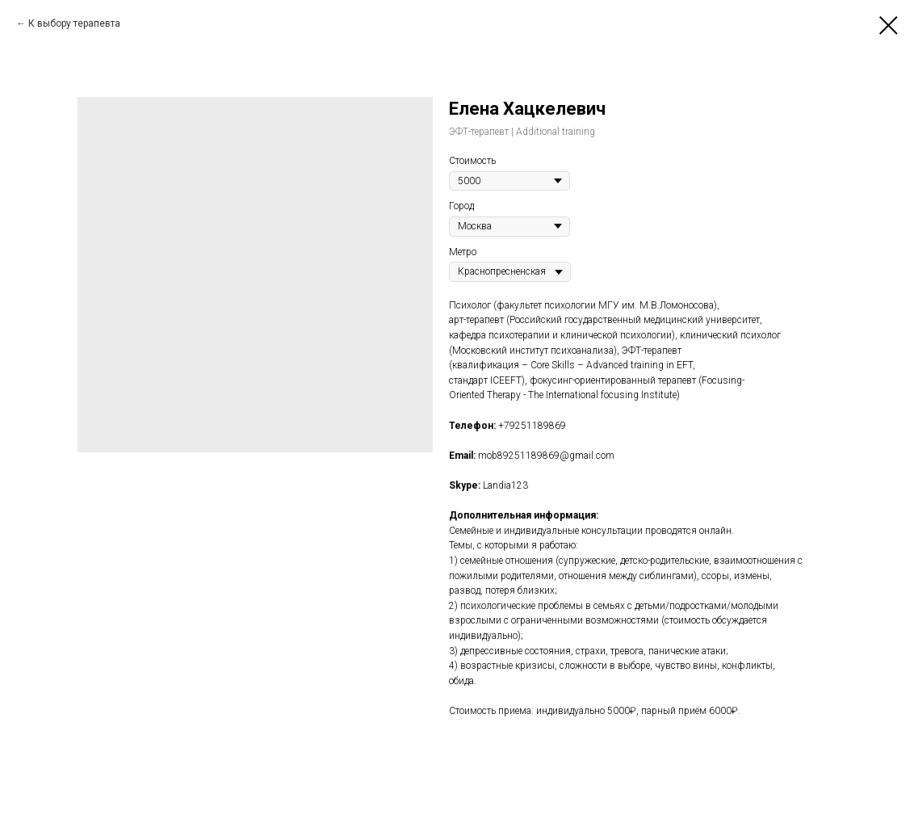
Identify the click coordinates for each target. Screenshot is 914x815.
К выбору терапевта (74, 23)
